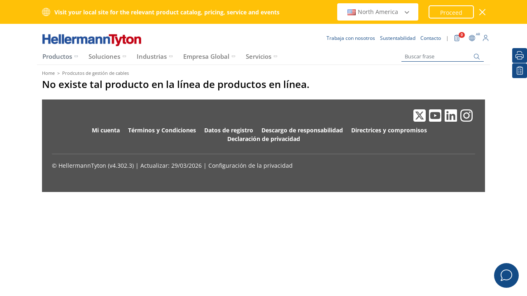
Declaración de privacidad (263, 139)
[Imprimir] (519, 55)
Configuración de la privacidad (250, 165)
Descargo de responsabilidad (302, 130)
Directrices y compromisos (389, 130)
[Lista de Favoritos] (519, 70)
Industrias (152, 56)
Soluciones (104, 56)
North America (378, 12)
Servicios (258, 56)
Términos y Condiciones (162, 130)
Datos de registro (228, 130)
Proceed (451, 12)
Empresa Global (206, 56)
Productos (57, 56)
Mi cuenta (106, 130)
